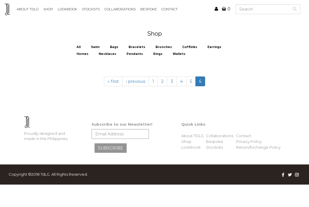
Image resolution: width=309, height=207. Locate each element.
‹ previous (135, 81)
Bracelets (137, 47)
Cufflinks (189, 47)
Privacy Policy (249, 141)
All (79, 47)
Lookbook (191, 147)
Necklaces (107, 54)
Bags (114, 47)
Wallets (179, 54)
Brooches (164, 47)
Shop (48, 9)
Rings (157, 54)
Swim (95, 47)
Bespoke (214, 141)
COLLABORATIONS (120, 9)
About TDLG (192, 135)
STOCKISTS (91, 9)
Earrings (214, 47)
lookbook (67, 9)
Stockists (214, 147)
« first (113, 81)
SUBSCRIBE (110, 148)
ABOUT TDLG (28, 9)
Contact (243, 135)
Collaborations (219, 135)
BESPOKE (148, 9)
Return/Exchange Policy (258, 147)
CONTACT (170, 9)
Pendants (135, 54)
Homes (82, 54)
